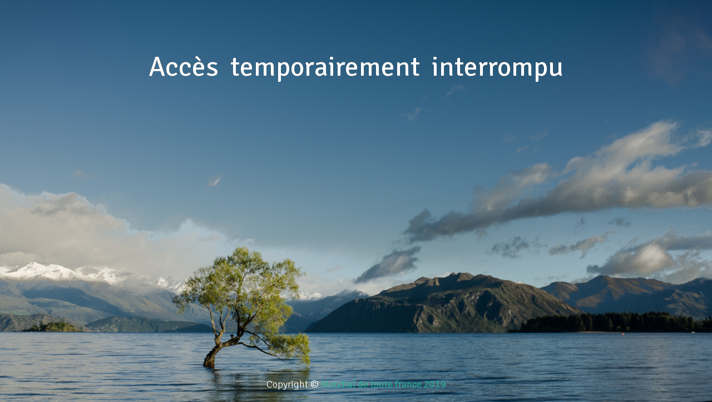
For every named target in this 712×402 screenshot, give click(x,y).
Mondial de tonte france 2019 (383, 384)
